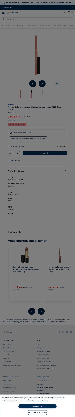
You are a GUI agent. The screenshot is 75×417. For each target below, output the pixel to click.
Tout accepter (37, 406)
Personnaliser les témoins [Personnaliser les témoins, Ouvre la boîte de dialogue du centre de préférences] (37, 412)
